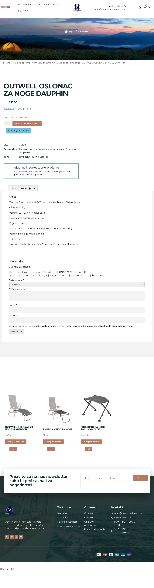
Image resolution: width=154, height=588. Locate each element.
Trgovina (43, 4)
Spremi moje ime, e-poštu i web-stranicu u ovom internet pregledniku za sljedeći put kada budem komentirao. (73, 327)
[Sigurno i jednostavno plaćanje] (9, 169)
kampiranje (24, 157)
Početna (5, 63)
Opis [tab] (13, 189)
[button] (140, 7)
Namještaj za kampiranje (44, 63)
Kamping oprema (21, 63)
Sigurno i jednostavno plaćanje (36, 168)
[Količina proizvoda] (8, 124)
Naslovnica (25, 4)
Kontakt (24, 11)
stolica (44, 157)
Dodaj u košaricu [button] (17, 443)
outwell (36, 157)
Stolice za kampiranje (69, 63)
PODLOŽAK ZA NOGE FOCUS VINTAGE (93, 429)
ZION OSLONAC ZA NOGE (57, 431)
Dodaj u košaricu (29, 124)
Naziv (13, 306)
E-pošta (14, 316)
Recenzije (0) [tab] (28, 189)
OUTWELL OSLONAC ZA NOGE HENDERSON (19, 429)
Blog (56, 4)
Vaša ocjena (16, 281)
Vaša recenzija (17, 290)
